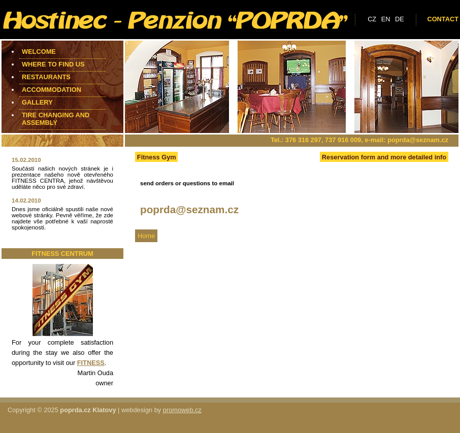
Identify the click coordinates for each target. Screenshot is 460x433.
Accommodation (51, 89)
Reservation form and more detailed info (384, 157)
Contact (442, 19)
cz (372, 19)
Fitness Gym (156, 157)
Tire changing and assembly (55, 118)
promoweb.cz (182, 410)
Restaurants (46, 77)
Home (146, 236)
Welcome (39, 51)
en (385, 19)
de (399, 19)
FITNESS (91, 363)
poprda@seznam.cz (417, 140)
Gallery (37, 102)
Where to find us (53, 64)
